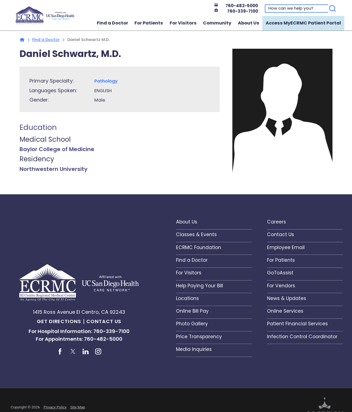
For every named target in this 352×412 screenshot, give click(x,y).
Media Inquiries (194, 349)
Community (217, 23)
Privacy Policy (55, 407)
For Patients (148, 23)
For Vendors (281, 285)
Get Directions (59, 321)
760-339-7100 (236, 11)
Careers (276, 222)
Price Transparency (199, 336)
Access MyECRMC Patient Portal (303, 23)
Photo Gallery (192, 323)
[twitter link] (72, 351)
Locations (187, 298)
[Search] (332, 8)
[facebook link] (60, 351)
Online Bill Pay (192, 311)
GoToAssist (280, 272)
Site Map (77, 407)
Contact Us (103, 321)
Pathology (106, 81)
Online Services (285, 311)
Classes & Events (196, 234)
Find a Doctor (112, 23)
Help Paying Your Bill (199, 285)
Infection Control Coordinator (302, 336)
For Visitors (183, 23)
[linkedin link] (85, 351)
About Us (248, 23)
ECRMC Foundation (198, 247)
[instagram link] (98, 351)
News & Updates (286, 298)
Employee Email (286, 247)
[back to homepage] (22, 39)
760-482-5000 (236, 5)
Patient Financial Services (297, 323)
